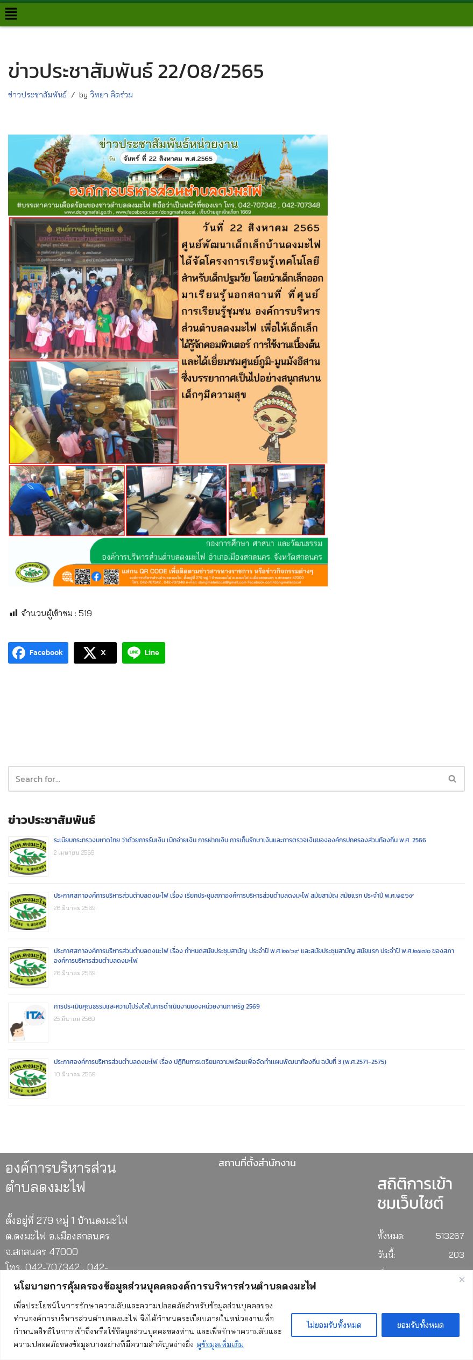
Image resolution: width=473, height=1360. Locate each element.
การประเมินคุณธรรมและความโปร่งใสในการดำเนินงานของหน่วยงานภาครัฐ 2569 (157, 1006)
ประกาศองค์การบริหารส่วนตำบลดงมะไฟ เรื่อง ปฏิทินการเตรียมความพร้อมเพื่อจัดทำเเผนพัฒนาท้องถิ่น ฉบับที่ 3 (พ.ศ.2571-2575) (220, 1062)
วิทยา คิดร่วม (111, 95)
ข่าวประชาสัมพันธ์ (37, 95)
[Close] (461, 1279)
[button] (11, 14)
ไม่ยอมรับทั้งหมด (334, 1325)
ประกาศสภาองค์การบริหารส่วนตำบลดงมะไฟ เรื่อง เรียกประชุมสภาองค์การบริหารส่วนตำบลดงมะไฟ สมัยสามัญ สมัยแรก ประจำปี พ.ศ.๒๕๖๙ (234, 895)
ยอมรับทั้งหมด (420, 1325)
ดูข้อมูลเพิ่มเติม (220, 1344)
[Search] (453, 779)
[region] (236, 1315)
